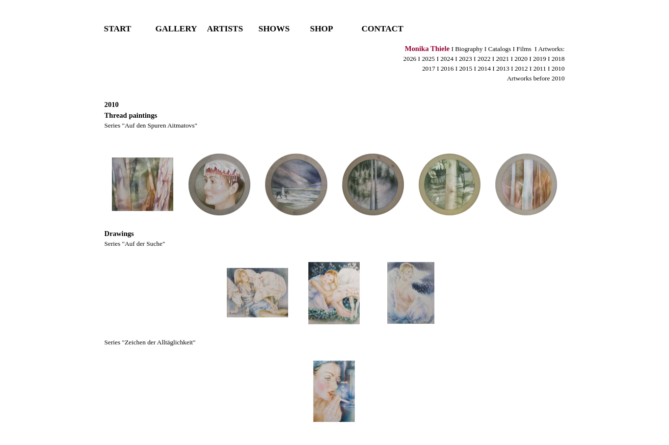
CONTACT (382, 28)
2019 (539, 58)
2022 (484, 58)
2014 (484, 68)
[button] (143, 184)
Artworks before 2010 (536, 78)
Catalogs (499, 48)
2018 (558, 58)
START (118, 28)
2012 (521, 68)
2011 (540, 68)
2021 (502, 58)
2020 (521, 58)
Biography (468, 48)
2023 (466, 58)
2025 (427, 58)
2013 (502, 68)
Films (523, 48)
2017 (428, 68)
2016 (447, 68)
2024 (447, 58)
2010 (558, 68)
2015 (465, 68)
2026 (410, 58)
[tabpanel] (335, 68)
